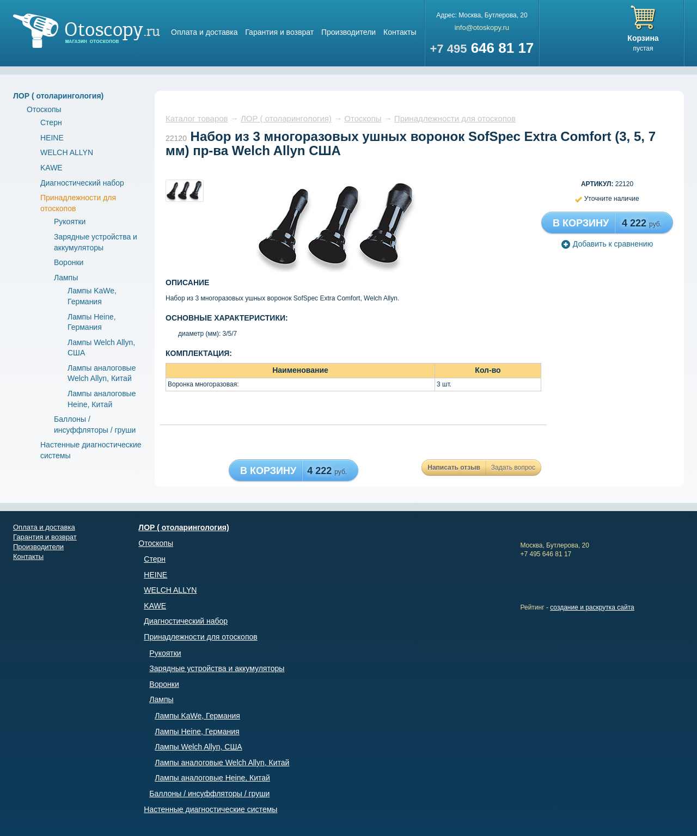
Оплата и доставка (204, 32)
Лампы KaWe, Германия (197, 715)
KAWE (51, 167)
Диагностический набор (82, 183)
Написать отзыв (453, 467)
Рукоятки (69, 221)
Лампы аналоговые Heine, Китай (212, 777)
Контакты (399, 32)
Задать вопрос (513, 467)
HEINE (52, 137)
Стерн (51, 122)
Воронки (68, 262)
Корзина (642, 38)
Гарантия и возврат (279, 32)
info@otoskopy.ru (482, 27)
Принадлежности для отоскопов (455, 118)
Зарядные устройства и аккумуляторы (216, 668)
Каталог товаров (197, 118)
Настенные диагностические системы (210, 809)
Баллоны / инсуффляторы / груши (209, 793)
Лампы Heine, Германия (197, 731)
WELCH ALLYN (66, 152)
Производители (348, 32)
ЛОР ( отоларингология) (58, 95)
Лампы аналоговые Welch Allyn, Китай (222, 762)
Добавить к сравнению (607, 243)
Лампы (66, 277)
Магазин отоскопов (86, 31)
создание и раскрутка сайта (592, 607)
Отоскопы (44, 109)
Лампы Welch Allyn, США (198, 746)
